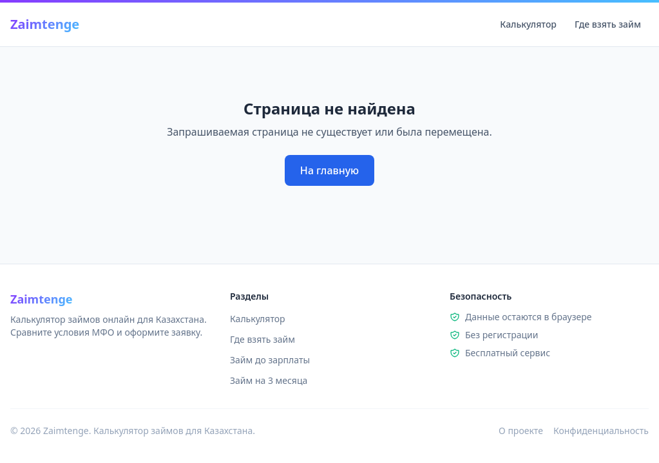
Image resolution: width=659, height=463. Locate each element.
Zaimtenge (44, 24)
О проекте (521, 430)
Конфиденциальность (601, 430)
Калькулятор (528, 24)
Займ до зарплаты (270, 360)
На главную (329, 170)
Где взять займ (608, 24)
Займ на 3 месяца (268, 380)
